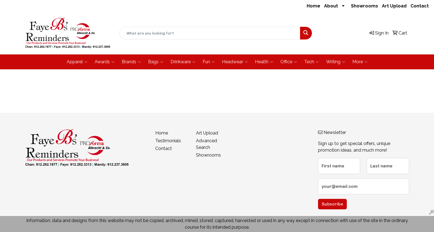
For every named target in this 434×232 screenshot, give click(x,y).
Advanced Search (206, 144)
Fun (209, 62)
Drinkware (182, 62)
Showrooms (364, 6)
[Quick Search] (209, 33)
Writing (335, 62)
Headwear (235, 62)
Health (264, 62)
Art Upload (394, 6)
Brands (131, 62)
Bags (155, 62)
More (360, 62)
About (331, 6)
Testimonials (168, 140)
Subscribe (332, 204)
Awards (105, 62)
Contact (419, 6)
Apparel (77, 62)
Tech (311, 62)
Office (288, 62)
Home (313, 6)
